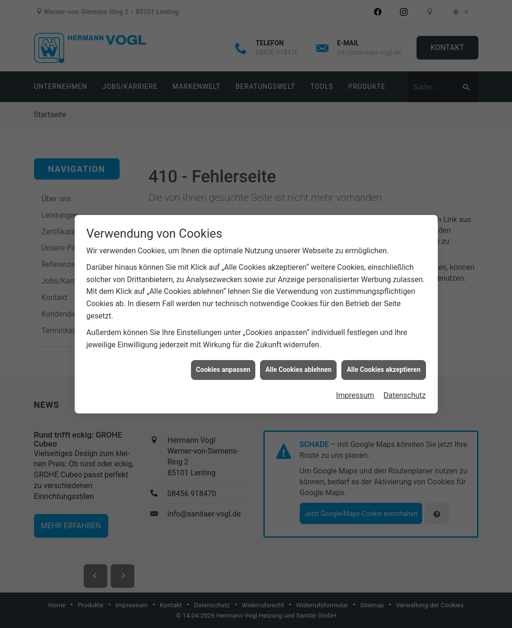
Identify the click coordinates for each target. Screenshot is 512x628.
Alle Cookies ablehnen (298, 364)
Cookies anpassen (223, 364)
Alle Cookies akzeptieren (383, 364)
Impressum (355, 389)
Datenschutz (404, 389)
